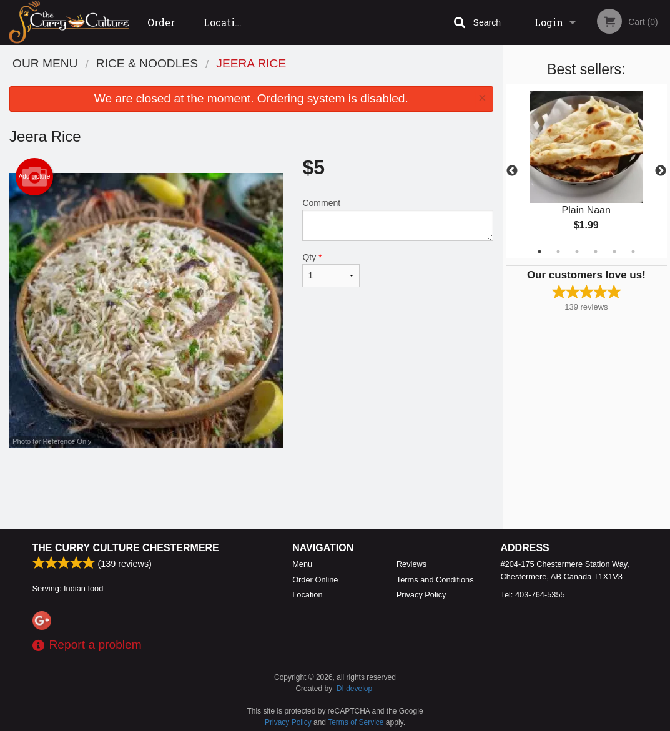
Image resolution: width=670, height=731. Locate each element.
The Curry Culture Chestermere (125, 547)
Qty (330, 269)
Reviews (411, 564)
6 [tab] (633, 251)
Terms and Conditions (435, 579)
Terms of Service (355, 722)
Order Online (164, 30)
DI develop (354, 688)
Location (225, 22)
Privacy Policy (421, 594)
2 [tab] (558, 251)
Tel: (533, 594)
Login (549, 22)
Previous (512, 171)
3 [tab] (577, 251)
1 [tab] (539, 251)
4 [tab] (595, 251)
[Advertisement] (251, 488)
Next (660, 171)
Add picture (35, 176)
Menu (302, 564)
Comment (397, 219)
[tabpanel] (586, 171)
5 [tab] (614, 251)
